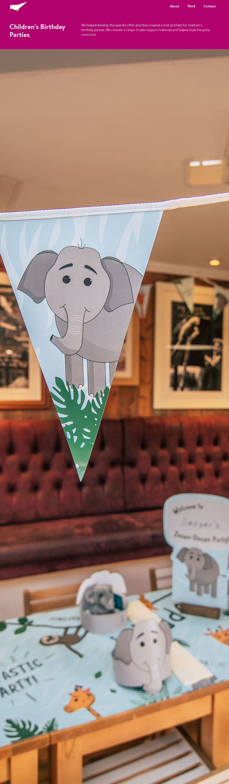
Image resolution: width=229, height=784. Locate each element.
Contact (210, 6)
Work (191, 6)
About (174, 6)
